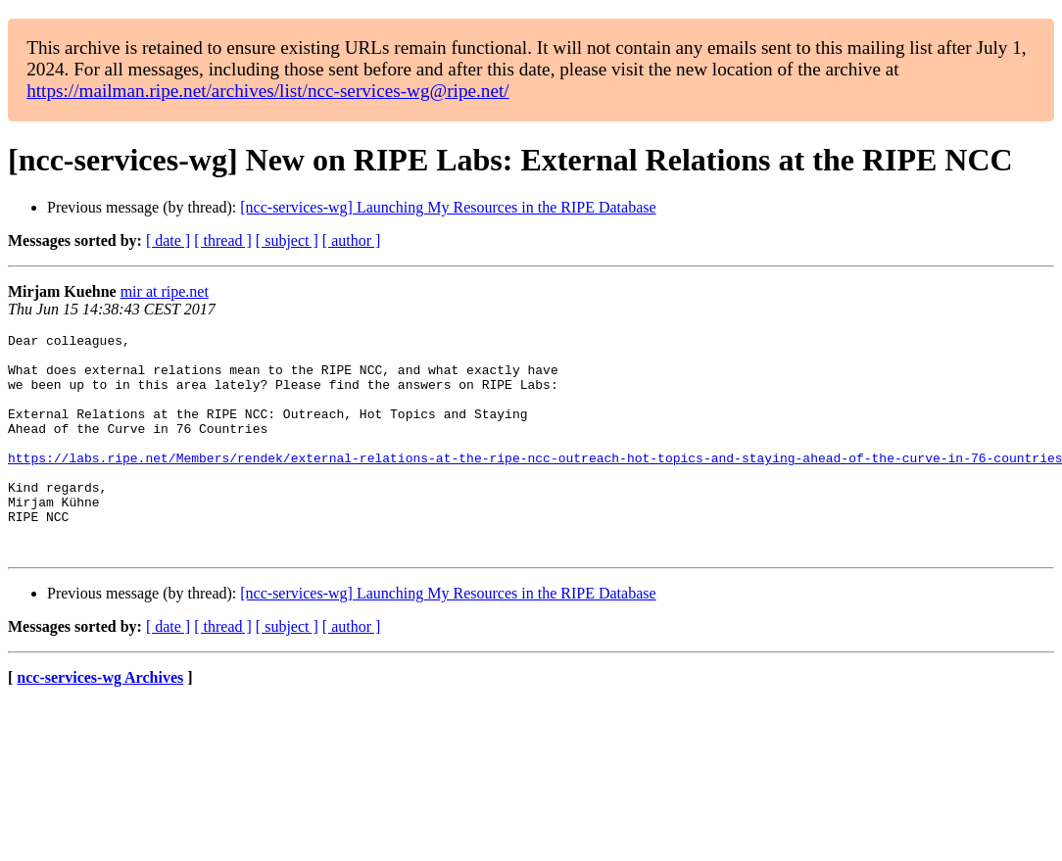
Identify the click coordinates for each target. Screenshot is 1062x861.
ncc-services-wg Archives (100, 721)
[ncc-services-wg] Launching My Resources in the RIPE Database (447, 207)
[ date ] (168, 240)
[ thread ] (223, 240)
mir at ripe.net (165, 291)
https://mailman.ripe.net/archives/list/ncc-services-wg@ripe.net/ (267, 90)
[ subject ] (287, 240)
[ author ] (351, 240)
